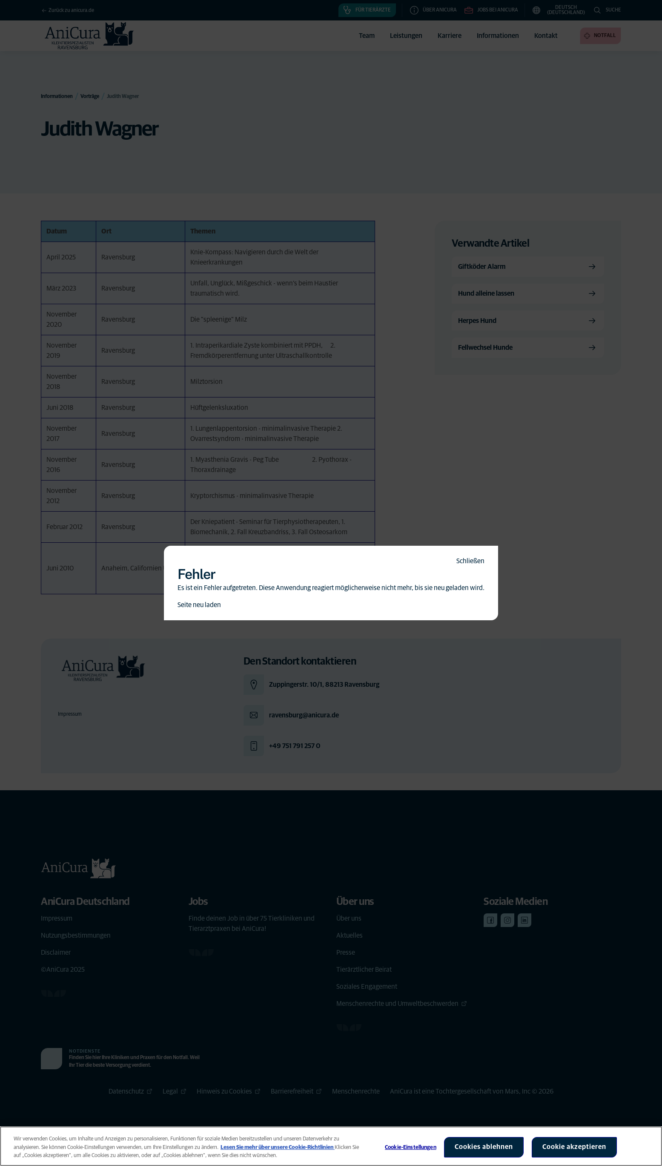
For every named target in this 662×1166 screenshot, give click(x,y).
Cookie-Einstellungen (410, 1147)
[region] (331, 1146)
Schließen (470, 561)
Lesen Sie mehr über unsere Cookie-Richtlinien (278, 1147)
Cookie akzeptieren (574, 1146)
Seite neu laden (199, 605)
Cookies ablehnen (484, 1146)
